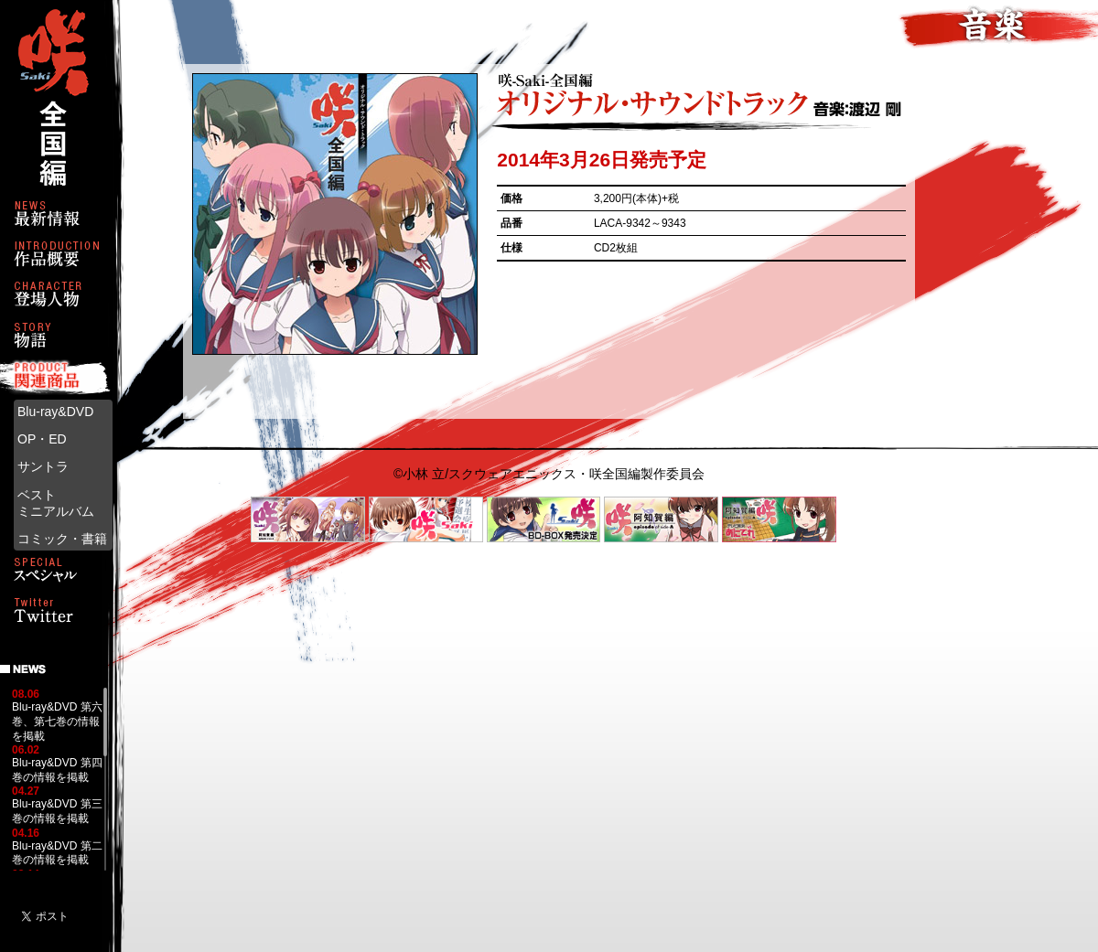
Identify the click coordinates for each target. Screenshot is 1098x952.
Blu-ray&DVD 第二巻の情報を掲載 (57, 853)
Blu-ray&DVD (55, 411)
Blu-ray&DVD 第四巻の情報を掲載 (57, 770)
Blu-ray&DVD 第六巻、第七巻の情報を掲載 (57, 721)
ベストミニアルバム (55, 503)
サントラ (43, 466)
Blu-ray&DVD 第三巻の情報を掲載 (57, 811)
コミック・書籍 (62, 538)
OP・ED (42, 439)
